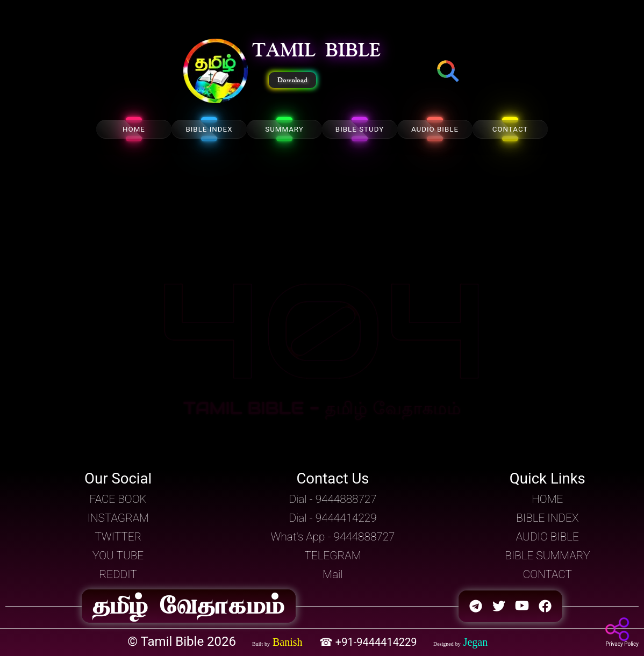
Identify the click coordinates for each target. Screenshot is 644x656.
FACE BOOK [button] (118, 499)
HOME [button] (547, 499)
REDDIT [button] (118, 574)
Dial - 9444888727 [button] (332, 499)
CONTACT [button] (547, 574)
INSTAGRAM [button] (118, 517)
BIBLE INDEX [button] (547, 517)
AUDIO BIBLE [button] (547, 536)
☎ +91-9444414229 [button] (369, 642)
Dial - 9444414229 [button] (332, 517)
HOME (134, 129)
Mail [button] (332, 574)
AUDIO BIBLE (435, 129)
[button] (215, 72)
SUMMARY (284, 129)
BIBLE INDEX (208, 129)
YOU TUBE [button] (118, 555)
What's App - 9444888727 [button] (333, 536)
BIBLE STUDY (359, 129)
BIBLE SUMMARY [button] (547, 555)
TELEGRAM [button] (333, 555)
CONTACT (510, 129)
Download (292, 80)
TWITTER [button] (118, 536)
